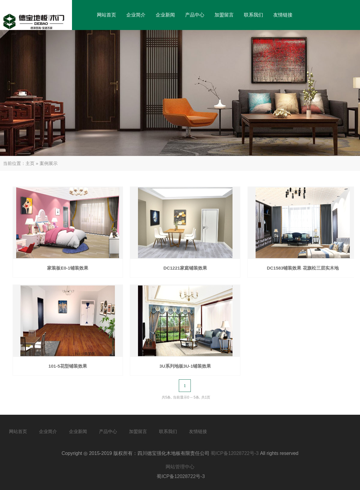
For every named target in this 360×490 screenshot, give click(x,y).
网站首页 (106, 14)
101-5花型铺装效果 (68, 366)
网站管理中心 (180, 466)
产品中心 (194, 14)
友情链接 (282, 14)
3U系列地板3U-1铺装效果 (185, 366)
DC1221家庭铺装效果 (185, 267)
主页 (30, 163)
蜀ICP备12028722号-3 (235, 453)
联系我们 (253, 14)
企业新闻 (165, 14)
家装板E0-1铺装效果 (67, 267)
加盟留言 (224, 14)
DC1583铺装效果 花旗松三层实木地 (302, 267)
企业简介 (136, 14)
